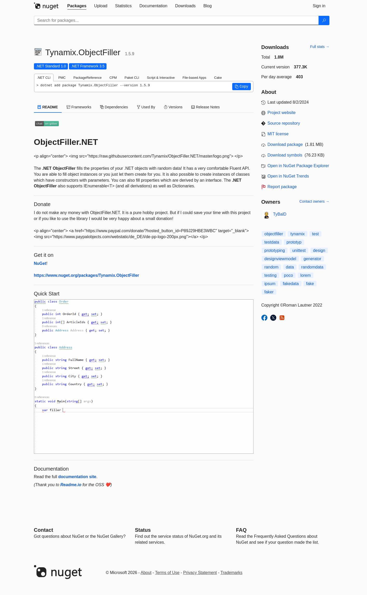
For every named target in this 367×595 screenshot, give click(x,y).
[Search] (324, 20)
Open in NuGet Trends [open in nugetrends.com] (288, 176)
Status (143, 530)
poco (288, 275)
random (271, 267)
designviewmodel (280, 259)
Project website (281, 112)
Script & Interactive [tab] (161, 78)
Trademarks (232, 572)
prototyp (293, 242)
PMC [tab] (62, 78)
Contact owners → (314, 201)
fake (310, 283)
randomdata (312, 267)
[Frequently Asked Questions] (241, 530)
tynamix (297, 234)
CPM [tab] (113, 78)
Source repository (283, 123)
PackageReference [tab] (87, 78)
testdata (271, 242)
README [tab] (48, 107)
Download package (285, 144)
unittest (299, 250)
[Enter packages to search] (176, 20)
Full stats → (319, 47)
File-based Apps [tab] (194, 78)
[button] (241, 86)
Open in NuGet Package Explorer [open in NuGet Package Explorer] (298, 166)
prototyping (274, 250)
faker (269, 292)
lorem (305, 275)
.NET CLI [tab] (44, 78)
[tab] (76, 6)
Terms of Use (167, 572)
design (319, 250)
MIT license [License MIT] (278, 134)
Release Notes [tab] (205, 107)
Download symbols (284, 155)
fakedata (291, 283)
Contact (43, 530)
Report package (282, 187)
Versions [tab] (173, 107)
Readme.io (70, 485)
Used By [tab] (146, 107)
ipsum (270, 283)
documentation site (77, 476)
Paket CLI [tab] (132, 78)
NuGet (40, 263)
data (290, 267)
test (315, 234)
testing (270, 275)
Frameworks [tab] (79, 107)
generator (312, 259)
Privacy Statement (200, 572)
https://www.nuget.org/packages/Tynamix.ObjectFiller (86, 275)
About (146, 572)
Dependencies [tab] (114, 107)
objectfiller (273, 234)
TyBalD (280, 214)
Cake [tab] (218, 78)
